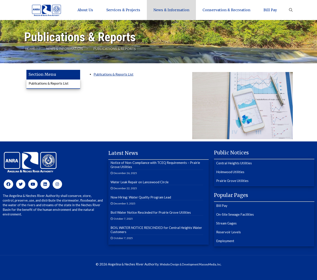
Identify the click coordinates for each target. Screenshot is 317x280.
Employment (225, 241)
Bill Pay (221, 206)
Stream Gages (226, 223)
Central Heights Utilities (234, 163)
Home (30, 49)
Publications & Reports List (113, 74)
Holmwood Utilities (230, 172)
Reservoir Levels (228, 232)
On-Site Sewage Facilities (235, 214)
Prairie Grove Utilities (232, 181)
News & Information (64, 49)
